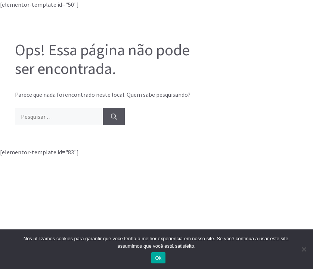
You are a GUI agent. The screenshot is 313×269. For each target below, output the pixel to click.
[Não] (303, 249)
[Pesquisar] (114, 116)
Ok (158, 258)
